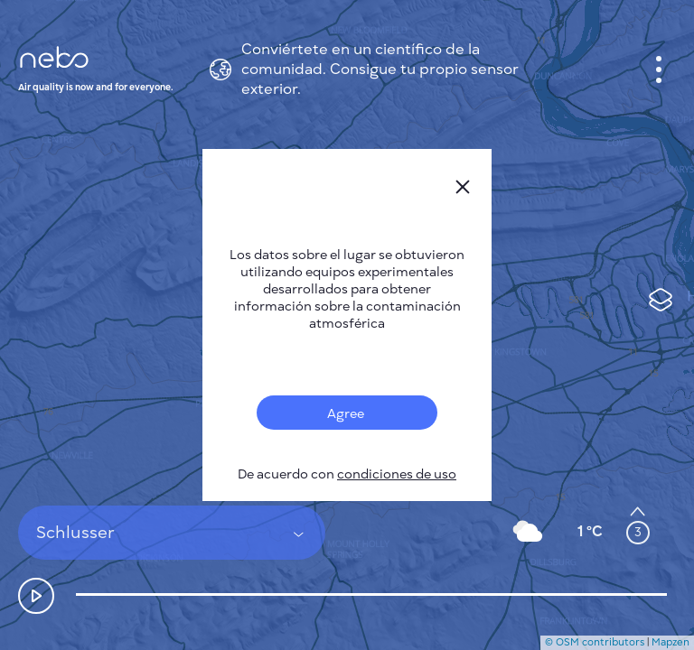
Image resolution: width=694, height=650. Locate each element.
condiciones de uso (396, 474)
